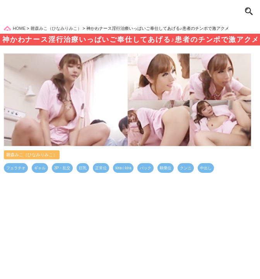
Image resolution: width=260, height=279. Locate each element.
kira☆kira (123, 168)
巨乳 (83, 168)
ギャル (40, 168)
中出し (206, 168)
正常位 (101, 168)
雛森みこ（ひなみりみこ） (31, 154)
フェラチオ (16, 168)
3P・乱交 (62, 168)
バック (145, 168)
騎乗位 (165, 168)
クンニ (186, 168)
